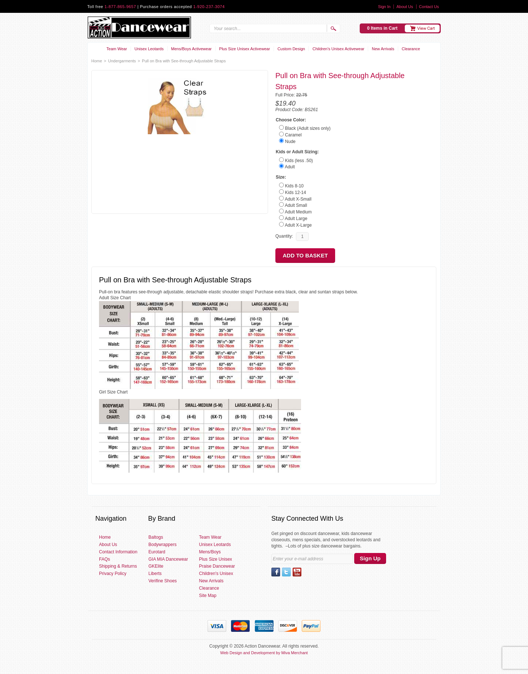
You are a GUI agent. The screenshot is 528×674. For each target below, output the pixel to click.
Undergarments (122, 61)
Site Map (207, 595)
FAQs (104, 559)
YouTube (297, 572)
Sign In (384, 6)
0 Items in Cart (382, 28)
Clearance (411, 49)
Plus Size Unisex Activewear (244, 49)
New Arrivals (383, 49)
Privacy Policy (112, 573)
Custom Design (291, 49)
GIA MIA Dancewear (168, 559)
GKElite (156, 566)
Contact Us (429, 6)
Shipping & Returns (118, 566)
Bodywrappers (162, 544)
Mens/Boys (210, 551)
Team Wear (116, 49)
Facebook (275, 572)
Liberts (155, 573)
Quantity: (284, 236)
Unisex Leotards (149, 49)
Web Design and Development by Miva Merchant (264, 653)
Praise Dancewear (217, 566)
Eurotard (156, 551)
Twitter (286, 572)
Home (96, 61)
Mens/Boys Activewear (191, 49)
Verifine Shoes (162, 580)
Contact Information (118, 551)
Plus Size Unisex (215, 559)
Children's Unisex (216, 573)
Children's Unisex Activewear (338, 49)
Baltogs (155, 537)
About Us (404, 6)
